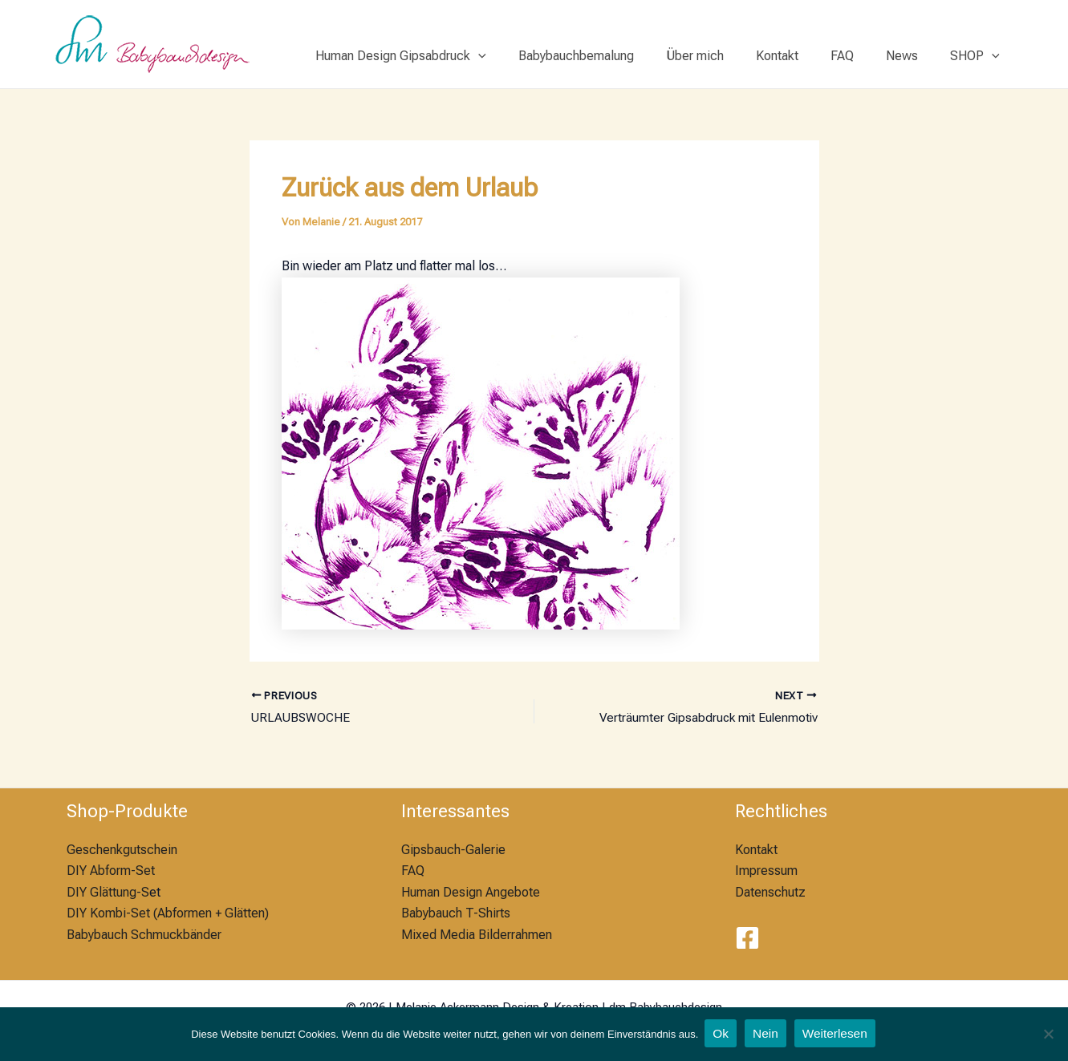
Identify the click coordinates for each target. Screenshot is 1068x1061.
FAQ (858, 55)
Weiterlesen (837, 1034)
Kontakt (799, 55)
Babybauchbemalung (611, 55)
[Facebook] (747, 937)
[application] (520, 56)
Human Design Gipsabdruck (442, 56)
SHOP (978, 56)
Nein (766, 1034)
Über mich (724, 55)
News (911, 55)
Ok (721, 1034)
